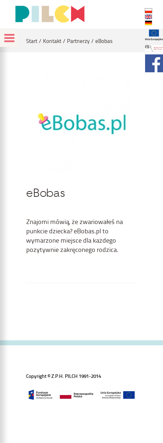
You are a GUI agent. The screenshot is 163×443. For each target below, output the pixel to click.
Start (31, 41)
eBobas (103, 41)
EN (148, 17)
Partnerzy (78, 41)
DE (148, 23)
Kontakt (52, 41)
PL (148, 11)
